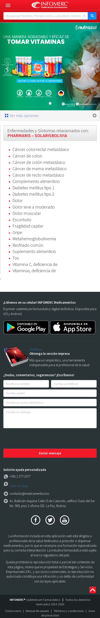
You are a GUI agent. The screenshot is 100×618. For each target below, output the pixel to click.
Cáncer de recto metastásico (38, 175)
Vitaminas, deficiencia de (34, 270)
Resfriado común (27, 245)
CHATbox (35, 349)
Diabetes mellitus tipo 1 (33, 187)
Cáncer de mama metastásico (39, 168)
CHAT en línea (19, 486)
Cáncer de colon (27, 156)
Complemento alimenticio (36, 181)
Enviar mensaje (50, 453)
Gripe (17, 232)
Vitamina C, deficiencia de (34, 264)
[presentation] (37, 438)
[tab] (50, 116)
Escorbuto (21, 219)
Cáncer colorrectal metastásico (40, 149)
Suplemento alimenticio (34, 251)
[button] (7, 66)
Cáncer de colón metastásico (38, 162)
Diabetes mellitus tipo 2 (33, 194)
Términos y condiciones (69, 611)
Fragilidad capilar (27, 226)
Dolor (17, 200)
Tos (15, 258)
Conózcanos (13, 611)
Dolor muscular (26, 213)
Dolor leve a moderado (33, 207)
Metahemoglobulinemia (34, 238)
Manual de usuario (37, 611)
